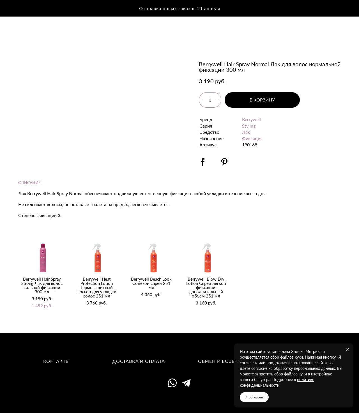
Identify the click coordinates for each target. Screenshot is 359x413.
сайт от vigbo (179, 400)
